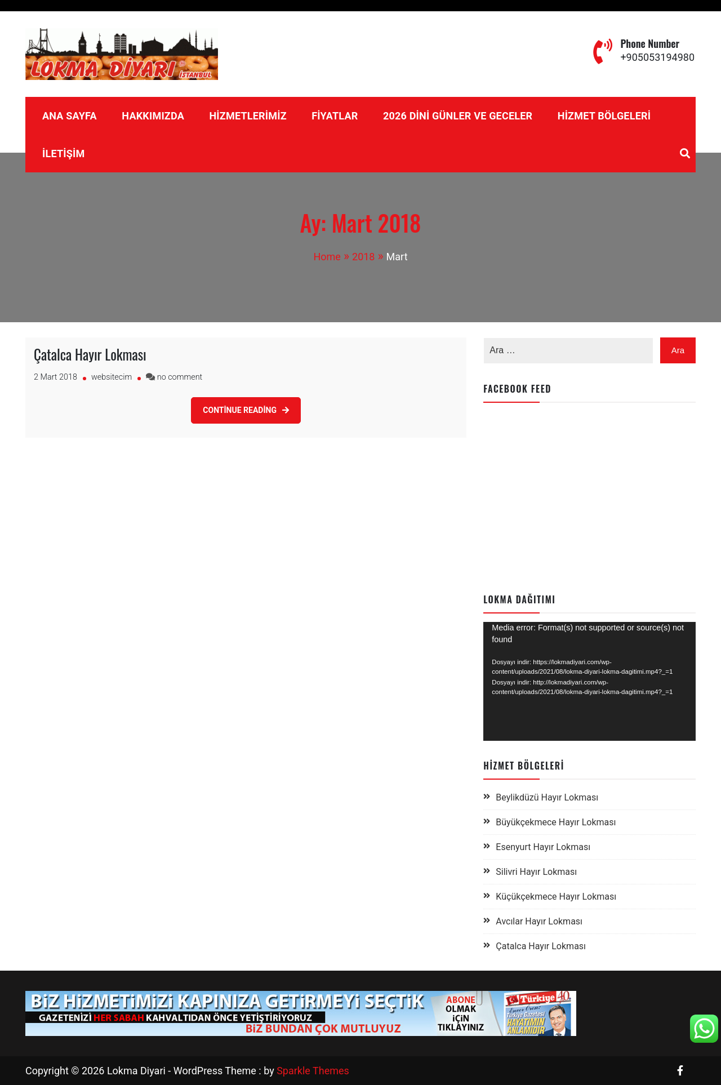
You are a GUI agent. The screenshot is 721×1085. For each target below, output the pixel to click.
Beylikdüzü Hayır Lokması (547, 797)
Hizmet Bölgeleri (604, 116)
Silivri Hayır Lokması (536, 871)
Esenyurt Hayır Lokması (543, 847)
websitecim (111, 377)
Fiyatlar (334, 116)
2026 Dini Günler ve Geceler (457, 116)
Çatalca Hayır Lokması (90, 354)
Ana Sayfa (69, 116)
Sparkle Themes (313, 1071)
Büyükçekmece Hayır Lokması (556, 822)
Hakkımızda (153, 116)
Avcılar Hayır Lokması (539, 921)
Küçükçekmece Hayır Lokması (556, 896)
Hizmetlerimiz (247, 116)
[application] (589, 681)
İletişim (63, 153)
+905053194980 (657, 57)
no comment (179, 377)
